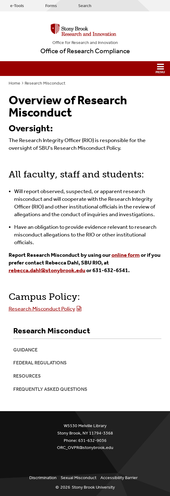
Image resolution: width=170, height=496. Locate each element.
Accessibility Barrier (119, 477)
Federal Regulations (40, 363)
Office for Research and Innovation (85, 42)
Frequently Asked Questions (50, 389)
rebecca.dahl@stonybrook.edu (47, 270)
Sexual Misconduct (78, 477)
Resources (27, 376)
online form (125, 255)
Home (14, 83)
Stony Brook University (93, 487)
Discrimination (43, 477)
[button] (85, 68)
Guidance (25, 350)
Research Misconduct (45, 83)
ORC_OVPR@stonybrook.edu (85, 447)
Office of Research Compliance (85, 51)
